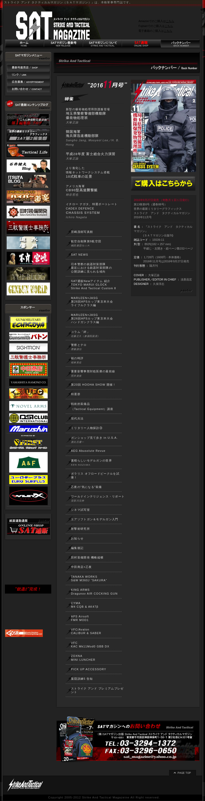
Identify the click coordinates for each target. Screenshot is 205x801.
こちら (170, 21)
